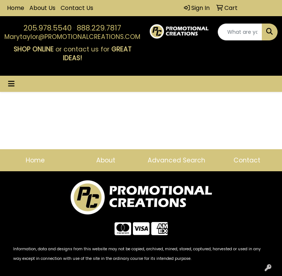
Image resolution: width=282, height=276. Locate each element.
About (105, 160)
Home (15, 8)
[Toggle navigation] (11, 84)
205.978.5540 (48, 28)
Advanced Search (176, 160)
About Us (42, 8)
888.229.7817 (99, 28)
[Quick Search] (240, 32)
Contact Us (77, 8)
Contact (247, 160)
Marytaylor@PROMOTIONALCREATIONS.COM (72, 36)
